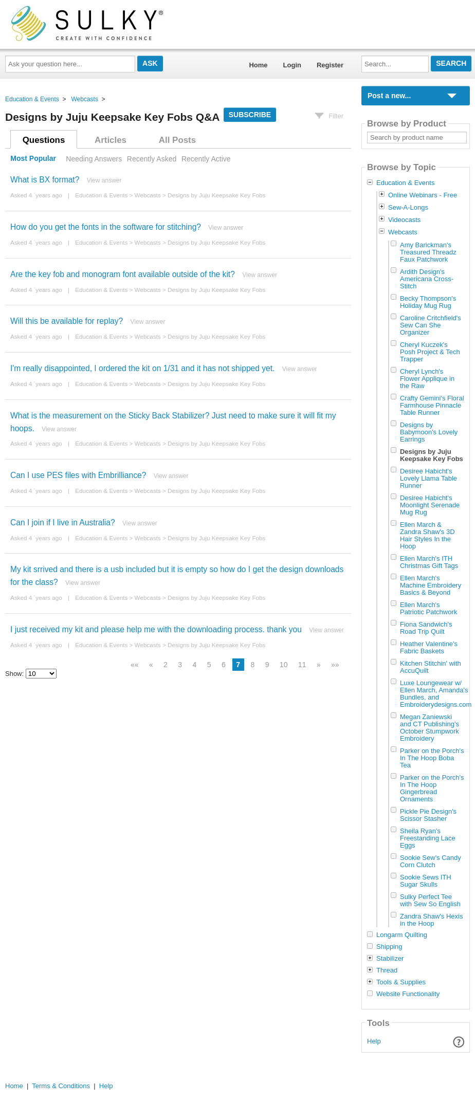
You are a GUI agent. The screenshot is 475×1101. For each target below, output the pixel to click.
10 (284, 664)
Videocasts (404, 220)
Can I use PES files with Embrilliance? (78, 475)
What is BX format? (44, 179)
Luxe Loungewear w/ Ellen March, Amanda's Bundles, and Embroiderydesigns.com (435, 693)
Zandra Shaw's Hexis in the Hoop (431, 919)
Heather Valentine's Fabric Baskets (429, 647)
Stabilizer (390, 958)
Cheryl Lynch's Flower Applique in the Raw (427, 379)
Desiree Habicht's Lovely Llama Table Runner (428, 478)
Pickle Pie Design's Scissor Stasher (428, 815)
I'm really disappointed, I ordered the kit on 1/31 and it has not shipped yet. (142, 368)
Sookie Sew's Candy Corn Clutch (430, 861)
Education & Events (32, 99)
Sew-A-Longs (408, 207)
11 (302, 664)
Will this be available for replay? (66, 321)
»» (335, 664)
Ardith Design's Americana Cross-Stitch (426, 279)
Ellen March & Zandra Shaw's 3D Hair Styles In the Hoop (427, 535)
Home (258, 65)
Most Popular (33, 159)
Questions (44, 140)
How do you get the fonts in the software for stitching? (105, 227)
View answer (104, 180)
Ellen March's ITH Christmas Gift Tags (429, 562)
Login (292, 65)
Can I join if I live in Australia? (62, 522)
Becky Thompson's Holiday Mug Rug (428, 302)
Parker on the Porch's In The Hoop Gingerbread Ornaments (432, 788)
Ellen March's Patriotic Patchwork (428, 608)
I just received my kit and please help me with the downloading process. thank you (156, 629)
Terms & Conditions (61, 1086)
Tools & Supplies (401, 982)
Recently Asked (151, 159)
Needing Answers (94, 159)
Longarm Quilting (401, 935)
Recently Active (206, 159)
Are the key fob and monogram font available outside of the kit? (122, 274)
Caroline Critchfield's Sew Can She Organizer (430, 325)
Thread (386, 970)
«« (135, 664)
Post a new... (389, 95)
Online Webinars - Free (422, 195)
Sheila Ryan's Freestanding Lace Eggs (427, 838)
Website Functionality (408, 994)
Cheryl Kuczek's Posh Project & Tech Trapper (430, 352)
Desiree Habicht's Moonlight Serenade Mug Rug (430, 505)
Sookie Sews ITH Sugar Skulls (425, 880)
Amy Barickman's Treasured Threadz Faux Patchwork (428, 252)
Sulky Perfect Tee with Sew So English (430, 900)
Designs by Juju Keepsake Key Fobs (216, 195)
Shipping (389, 946)
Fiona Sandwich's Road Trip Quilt (426, 627)
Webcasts (84, 99)
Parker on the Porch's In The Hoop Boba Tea (432, 758)
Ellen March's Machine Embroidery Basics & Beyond (430, 585)
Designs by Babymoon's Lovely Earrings (429, 432)
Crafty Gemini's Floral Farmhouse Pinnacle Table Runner (432, 405)
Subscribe (250, 115)
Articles (110, 140)
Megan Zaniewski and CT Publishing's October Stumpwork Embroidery (429, 727)
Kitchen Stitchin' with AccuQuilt (430, 666)
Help (374, 1041)
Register (330, 65)
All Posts (177, 140)
